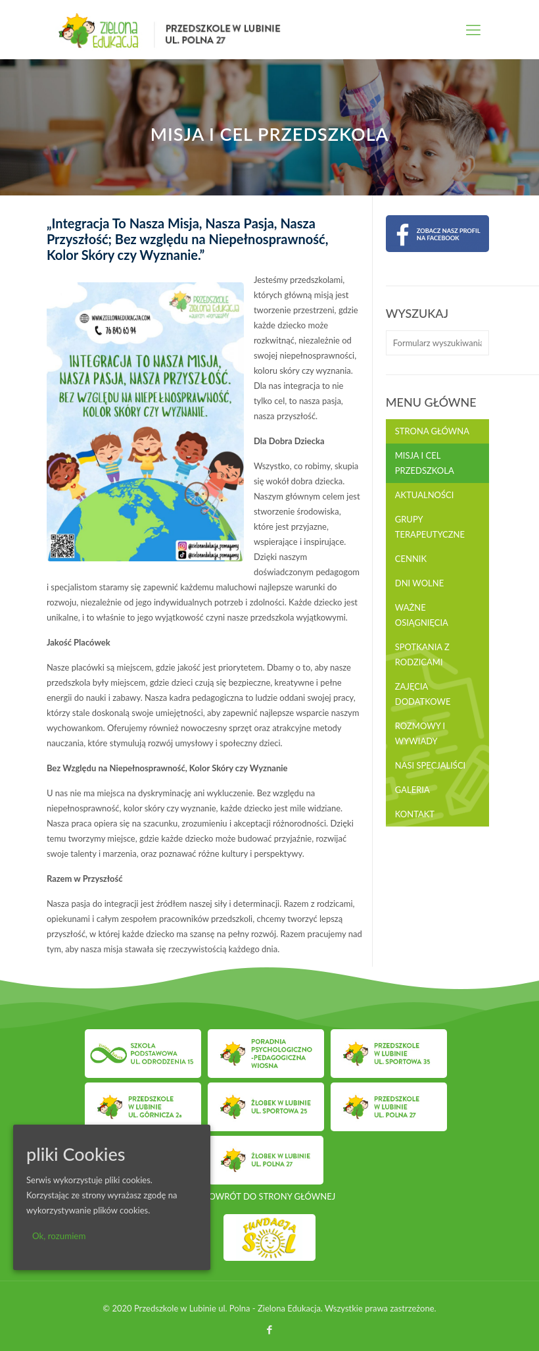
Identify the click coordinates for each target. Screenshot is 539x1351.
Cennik (411, 558)
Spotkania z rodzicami (422, 654)
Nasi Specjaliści (430, 765)
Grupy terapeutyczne (430, 527)
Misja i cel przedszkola (424, 463)
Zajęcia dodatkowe (423, 694)
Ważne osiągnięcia (421, 615)
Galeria (412, 789)
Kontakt (414, 814)
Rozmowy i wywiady (420, 733)
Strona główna (432, 431)
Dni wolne (419, 583)
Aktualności (424, 495)
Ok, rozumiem (58, 1236)
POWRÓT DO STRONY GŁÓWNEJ (269, 1196)
